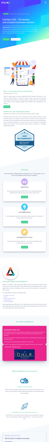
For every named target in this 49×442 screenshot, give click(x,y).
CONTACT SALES (16, 39)
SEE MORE (6, 106)
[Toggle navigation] (45, 2)
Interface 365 (5, 27)
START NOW (6, 39)
